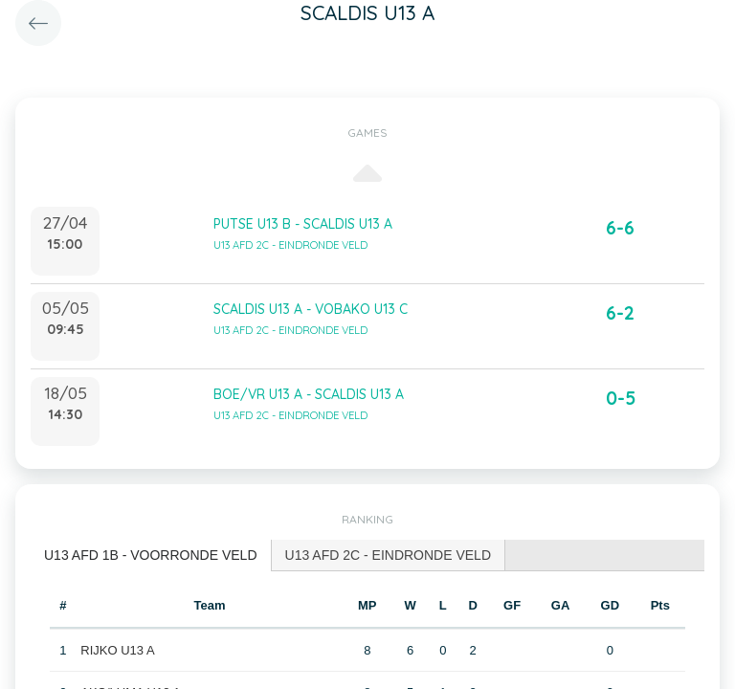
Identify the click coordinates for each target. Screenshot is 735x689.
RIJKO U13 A (117, 650)
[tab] (151, 555)
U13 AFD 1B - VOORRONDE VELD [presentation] (150, 555)
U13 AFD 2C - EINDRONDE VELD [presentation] (388, 555)
